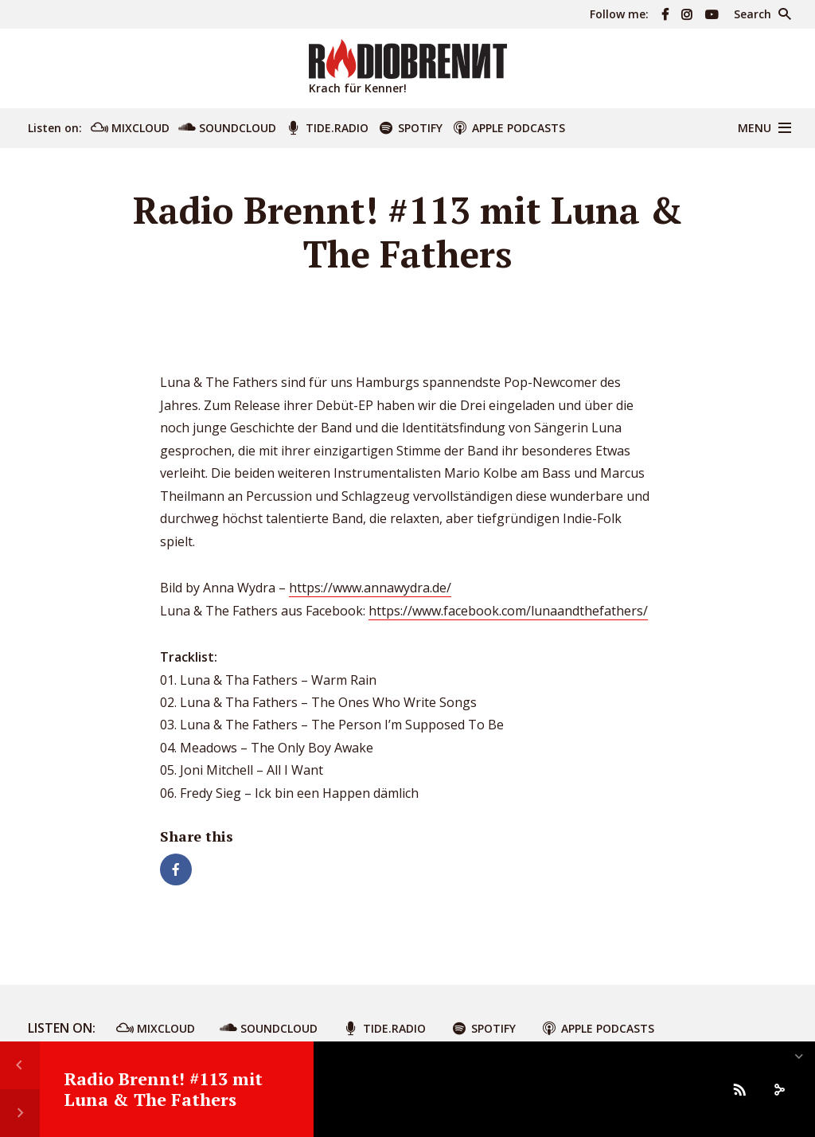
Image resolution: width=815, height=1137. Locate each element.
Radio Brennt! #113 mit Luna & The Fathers (163, 1089)
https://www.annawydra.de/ (370, 587)
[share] (779, 1089)
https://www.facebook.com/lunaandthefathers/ (508, 610)
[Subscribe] (739, 1089)
